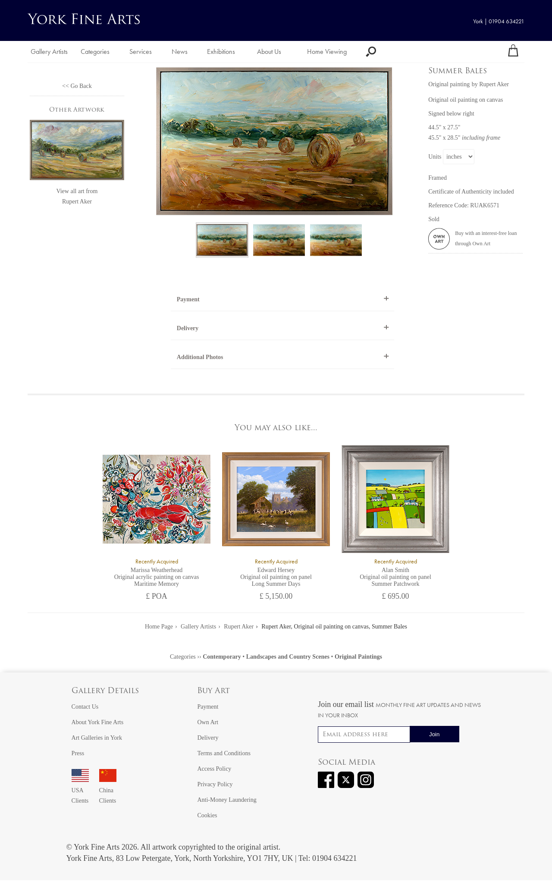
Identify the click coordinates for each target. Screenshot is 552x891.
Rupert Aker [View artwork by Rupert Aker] (494, 84)
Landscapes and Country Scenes (287, 656)
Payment (188, 299)
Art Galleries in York (97, 738)
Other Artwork (76, 110)
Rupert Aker (77, 201)
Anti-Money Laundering (226, 800)
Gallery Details (105, 691)
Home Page (159, 626)
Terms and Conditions (223, 753)
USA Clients (80, 790)
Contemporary (222, 656)
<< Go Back (77, 86)
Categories (95, 51)
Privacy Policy (214, 784)
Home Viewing (327, 51)
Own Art (207, 722)
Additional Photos (200, 357)
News (180, 51)
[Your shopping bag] (513, 52)
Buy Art (213, 691)
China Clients (107, 790)
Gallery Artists (49, 51)
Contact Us (85, 706)
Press (78, 753)
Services (140, 51)
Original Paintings (358, 656)
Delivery (188, 328)
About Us (269, 51)
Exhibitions (221, 51)
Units (434, 156)
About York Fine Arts (98, 722)
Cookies (207, 815)
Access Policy (214, 769)
